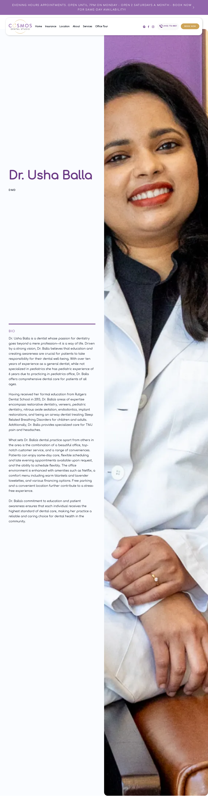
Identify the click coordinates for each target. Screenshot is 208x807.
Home (38, 26)
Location (64, 26)
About (76, 26)
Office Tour (101, 26)
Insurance (50, 26)
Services (87, 26)
